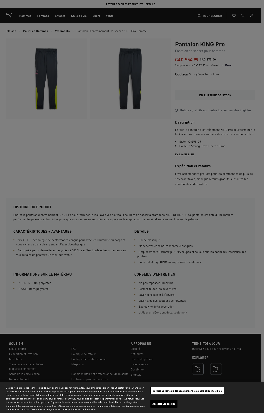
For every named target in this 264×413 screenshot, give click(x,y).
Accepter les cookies (163, 404)
